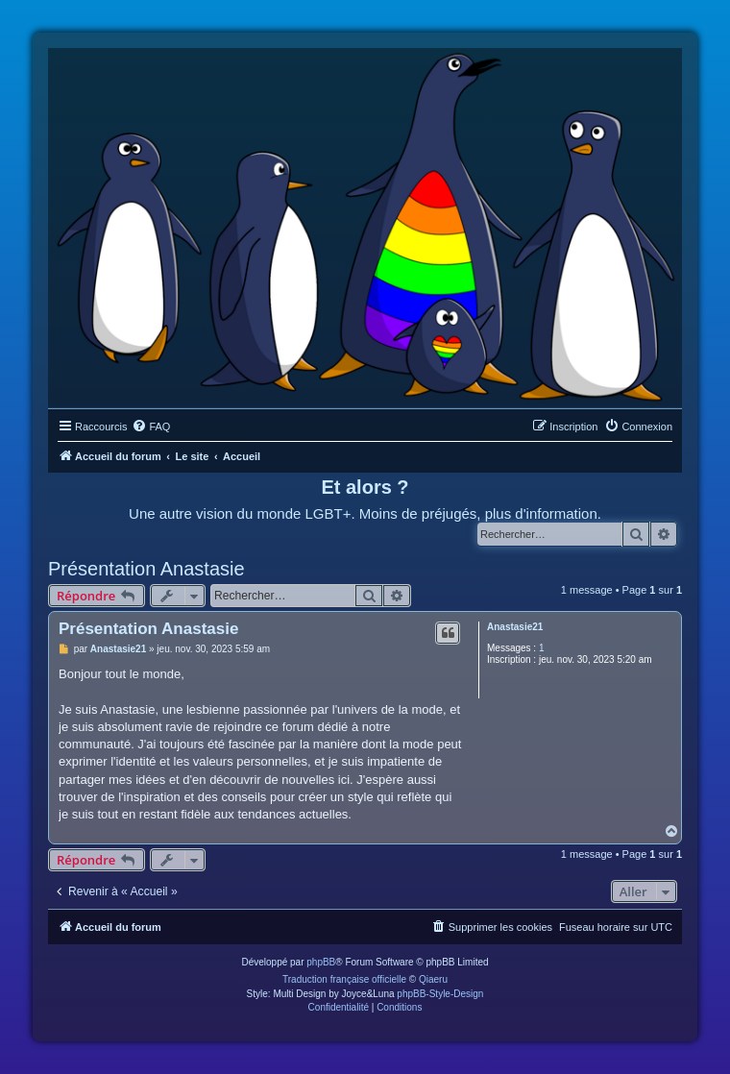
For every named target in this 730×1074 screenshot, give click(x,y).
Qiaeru (433, 979)
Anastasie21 (515, 627)
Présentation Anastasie (146, 568)
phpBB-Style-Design (440, 994)
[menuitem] (151, 426)
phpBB (320, 962)
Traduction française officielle (344, 979)
